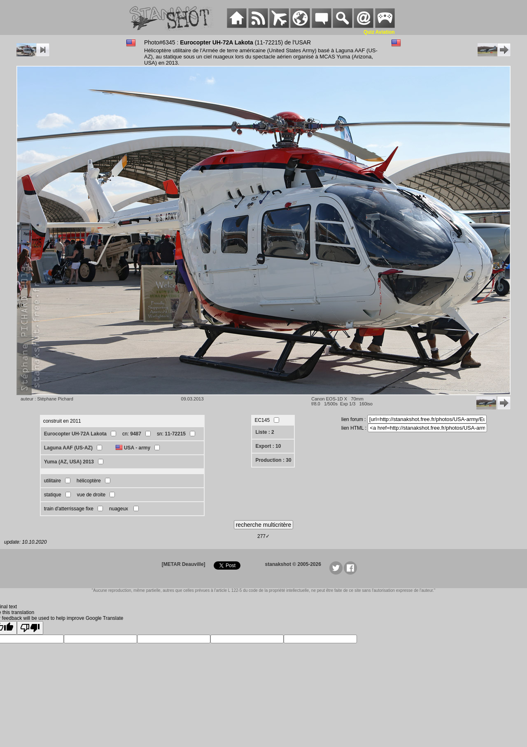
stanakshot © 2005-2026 (293, 564)
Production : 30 (273, 460)
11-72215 (175, 434)
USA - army (137, 448)
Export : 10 (268, 446)
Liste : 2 (264, 432)
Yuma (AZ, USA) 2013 (69, 462)
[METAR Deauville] (183, 564)
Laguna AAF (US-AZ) (68, 448)
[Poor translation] (30, 628)
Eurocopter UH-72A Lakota (75, 434)
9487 (135, 434)
